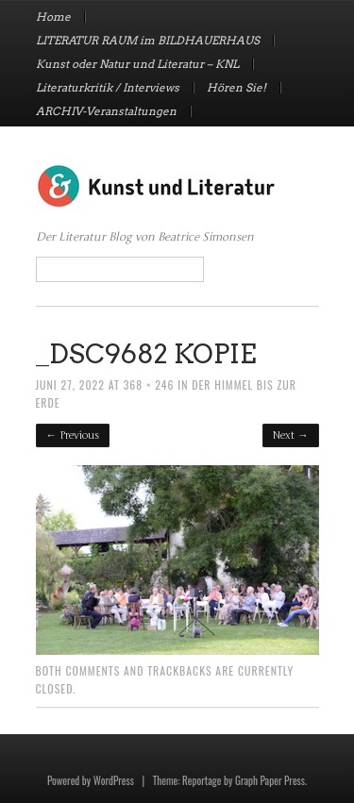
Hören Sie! (236, 87)
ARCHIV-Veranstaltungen (106, 111)
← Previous (72, 435)
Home (53, 17)
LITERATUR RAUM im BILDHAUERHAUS (148, 40)
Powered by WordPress (90, 780)
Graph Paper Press (270, 780)
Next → (290, 435)
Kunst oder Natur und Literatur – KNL (137, 64)
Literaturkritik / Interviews (107, 87)
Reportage (201, 780)
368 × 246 (149, 384)
